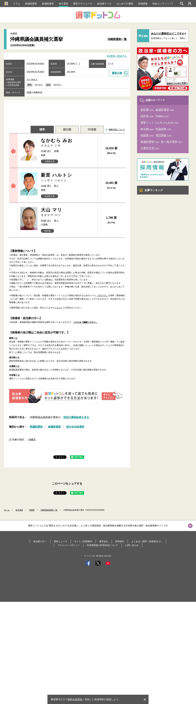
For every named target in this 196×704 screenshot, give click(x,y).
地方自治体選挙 (75, 426)
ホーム (7, 510)
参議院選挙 (48, 3)
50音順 (92, 129)
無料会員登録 (75, 699)
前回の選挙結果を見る (76, 417)
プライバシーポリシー (68, 545)
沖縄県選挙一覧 (117, 39)
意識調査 (143, 3)
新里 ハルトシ (68, 177)
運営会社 (103, 541)
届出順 (67, 129)
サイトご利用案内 (83, 541)
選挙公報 (117, 73)
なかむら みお (68, 143)
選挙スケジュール (82, 3)
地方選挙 (63, 3)
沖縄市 (32, 439)
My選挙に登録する (117, 56)
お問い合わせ (132, 545)
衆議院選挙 (31, 3)
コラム (16, 3)
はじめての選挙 (124, 3)
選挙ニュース (60, 541)
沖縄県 (32, 510)
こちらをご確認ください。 (85, 322)
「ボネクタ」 (102, 295)
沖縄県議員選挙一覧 (48, 510)
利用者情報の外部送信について (102, 545)
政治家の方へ (40, 541)
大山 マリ (68, 212)
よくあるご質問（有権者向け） (146, 541)
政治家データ (104, 3)
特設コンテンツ (163, 3)
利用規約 (119, 541)
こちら (58, 308)
